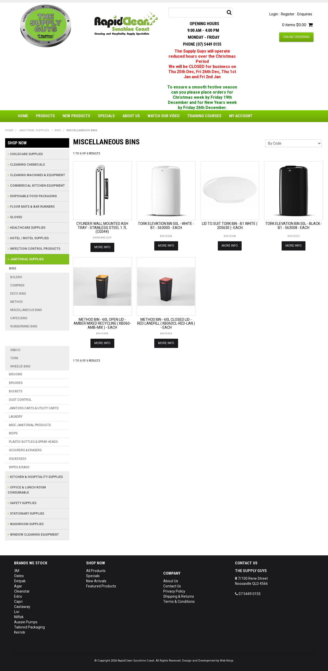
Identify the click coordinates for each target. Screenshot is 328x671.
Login (273, 14)
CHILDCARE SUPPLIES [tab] (26, 154)
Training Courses (204, 116)
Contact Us (172, 586)
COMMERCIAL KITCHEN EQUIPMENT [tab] (37, 185)
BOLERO (16, 277)
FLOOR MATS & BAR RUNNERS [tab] (32, 206)
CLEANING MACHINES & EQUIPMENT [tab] (37, 175)
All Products (96, 571)
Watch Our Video (164, 116)
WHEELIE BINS (20, 366)
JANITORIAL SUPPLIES (34, 130)
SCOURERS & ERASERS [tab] (25, 450)
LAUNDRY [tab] (16, 416)
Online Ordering (296, 37)
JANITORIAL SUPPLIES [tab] (27, 259)
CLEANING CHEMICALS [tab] (27, 164)
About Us (131, 116)
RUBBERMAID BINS (23, 326)
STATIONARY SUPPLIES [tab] (27, 513)
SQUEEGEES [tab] (17, 458)
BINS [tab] (12, 268)
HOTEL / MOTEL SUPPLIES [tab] (29, 238)
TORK (14, 358)
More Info (102, 247)
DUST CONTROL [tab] (20, 400)
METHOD (16, 302)
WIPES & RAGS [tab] (19, 467)
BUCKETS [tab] (15, 391)
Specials (106, 116)
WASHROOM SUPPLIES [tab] (27, 524)
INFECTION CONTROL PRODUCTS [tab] (35, 249)
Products (45, 116)
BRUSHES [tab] (16, 383)
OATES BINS (18, 318)
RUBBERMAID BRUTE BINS (34, 334)
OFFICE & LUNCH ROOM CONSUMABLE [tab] (27, 490)
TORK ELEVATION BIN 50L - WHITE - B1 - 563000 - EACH (166, 225)
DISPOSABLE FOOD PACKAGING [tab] (33, 196)
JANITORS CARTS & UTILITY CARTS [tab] (33, 408)
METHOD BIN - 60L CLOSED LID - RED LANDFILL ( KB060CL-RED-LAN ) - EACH (166, 323)
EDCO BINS (18, 293)
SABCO (15, 350)
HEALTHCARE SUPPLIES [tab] (27, 227)
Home (23, 116)
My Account (240, 116)
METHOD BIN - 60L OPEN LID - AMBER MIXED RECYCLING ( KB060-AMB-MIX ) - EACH (102, 323)
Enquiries (304, 14)
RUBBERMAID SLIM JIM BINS (36, 342)
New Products (76, 116)
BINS (58, 130)
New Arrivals (96, 581)
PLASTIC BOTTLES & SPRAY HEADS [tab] (33, 442)
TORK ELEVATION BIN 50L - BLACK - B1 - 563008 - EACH (293, 225)
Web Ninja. (227, 660)
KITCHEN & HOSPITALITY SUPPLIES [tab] (36, 477)
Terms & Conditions (179, 601)
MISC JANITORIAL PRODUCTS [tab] (30, 425)
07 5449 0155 (248, 594)
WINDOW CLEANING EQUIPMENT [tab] (34, 534)
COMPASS (17, 285)
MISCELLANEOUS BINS (26, 310)
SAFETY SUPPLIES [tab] (23, 503)
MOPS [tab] (13, 433)
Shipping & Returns (178, 596)
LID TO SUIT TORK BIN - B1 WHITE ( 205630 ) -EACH (230, 225)
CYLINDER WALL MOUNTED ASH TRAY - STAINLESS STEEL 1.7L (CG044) (102, 228)
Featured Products (101, 586)
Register (287, 14)
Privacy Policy (174, 591)
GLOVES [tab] (16, 217)
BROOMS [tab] (15, 374)
